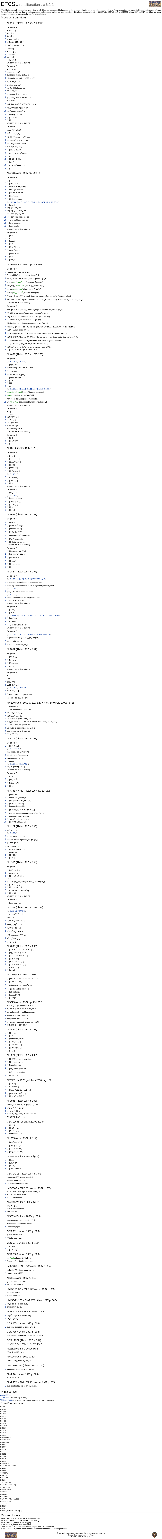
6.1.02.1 (13, 579)
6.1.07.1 (20, 579)
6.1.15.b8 (39, 389)
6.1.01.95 (13, 495)
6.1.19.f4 (21, 362)
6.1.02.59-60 (15, 749)
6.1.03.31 (13, 389)
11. (5, 60)
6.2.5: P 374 (23, 764)
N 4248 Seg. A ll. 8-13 (18, 615)
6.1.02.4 (13, 595)
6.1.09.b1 (22, 389)
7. (5, 48)
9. (5, 54)
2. (5, 33)
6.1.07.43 (22, 688)
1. (5, 31)
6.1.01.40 (13, 362)
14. (5, 111)
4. (5, 39)
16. (5, 117)
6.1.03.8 (13, 833)
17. (5, 120)
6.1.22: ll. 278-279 (25, 634)
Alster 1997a (5, 1395)
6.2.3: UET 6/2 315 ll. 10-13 (47, 202)
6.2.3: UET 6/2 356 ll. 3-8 (35, 579)
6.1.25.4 (47, 389)
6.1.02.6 (13, 879)
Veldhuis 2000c (6, 1400)
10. (5, 57)
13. (5, 107)
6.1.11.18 (31, 389)
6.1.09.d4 (31, 202)
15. (5, 114)
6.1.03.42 (13, 634)
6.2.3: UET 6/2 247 (17, 911)
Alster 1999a (5, 1398)
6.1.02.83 (13, 588)
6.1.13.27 (13, 474)
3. (5, 36)
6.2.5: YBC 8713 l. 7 (42, 634)
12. (5, 104)
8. (5, 52)
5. (5, 42)
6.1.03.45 (13, 688)
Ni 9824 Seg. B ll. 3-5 (18, 202)
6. (5, 45)
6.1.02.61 (13, 764)
